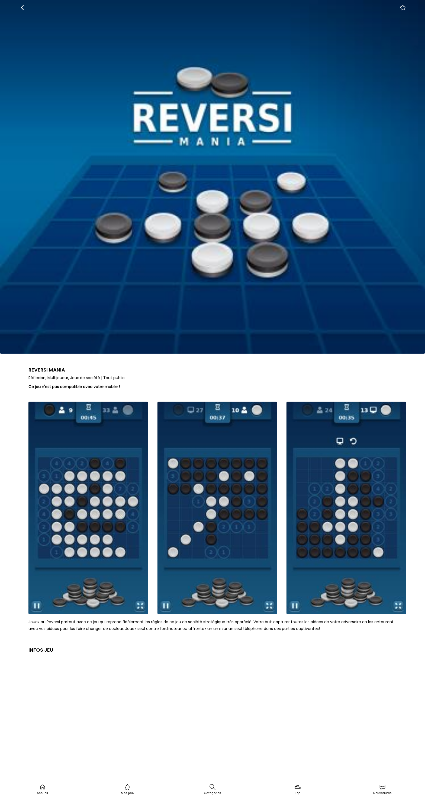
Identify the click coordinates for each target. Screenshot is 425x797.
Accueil (42, 789)
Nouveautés (382, 789)
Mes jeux (127, 789)
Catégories (212, 789)
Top (297, 789)
